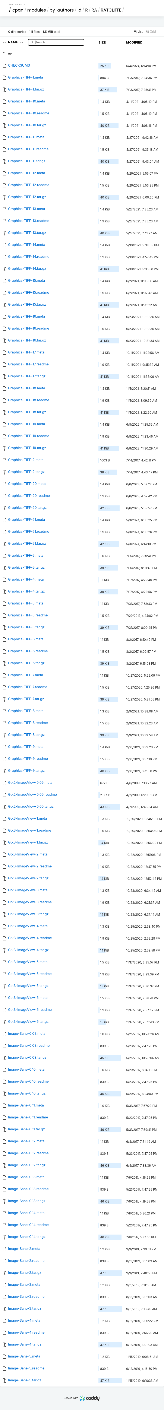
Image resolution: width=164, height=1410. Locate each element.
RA (94, 10)
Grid (151, 32)
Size (102, 42)
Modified (134, 42)
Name (16, 42)
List (138, 32)
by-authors (62, 10)
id (79, 10)
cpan (17, 10)
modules (36, 10)
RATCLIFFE (111, 10)
